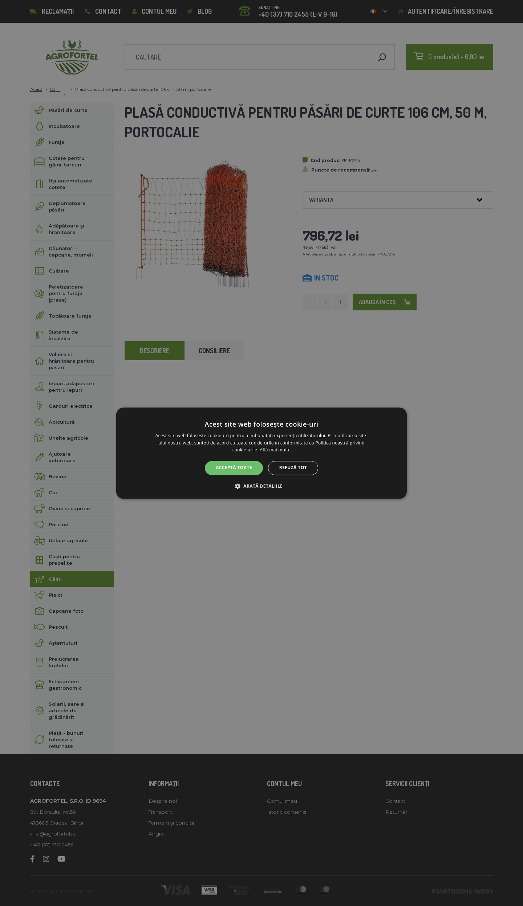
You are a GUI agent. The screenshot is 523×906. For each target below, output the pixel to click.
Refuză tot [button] (293, 468)
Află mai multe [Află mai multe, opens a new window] (275, 450)
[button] (261, 486)
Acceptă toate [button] (234, 468)
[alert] (261, 453)
